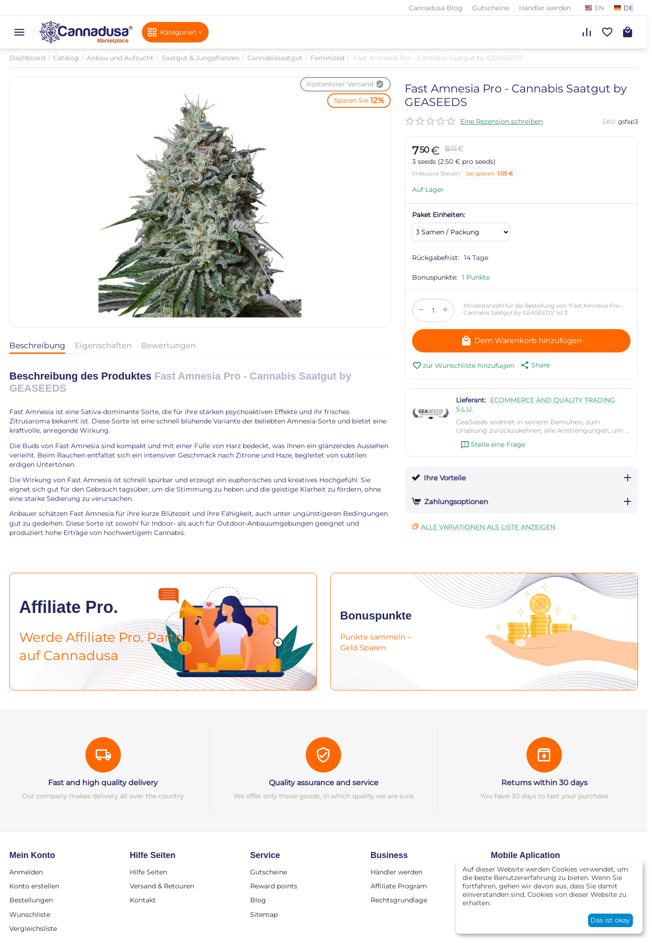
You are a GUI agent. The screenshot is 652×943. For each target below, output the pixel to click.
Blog (258, 900)
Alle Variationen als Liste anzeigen (488, 527)
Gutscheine (490, 8)
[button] (534, 365)
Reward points (273, 886)
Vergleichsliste (33, 928)
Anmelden (26, 872)
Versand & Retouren (162, 886)
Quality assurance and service (324, 782)
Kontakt (143, 900)
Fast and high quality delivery (103, 782)
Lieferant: (471, 400)
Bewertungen (168, 345)
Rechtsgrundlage (399, 900)
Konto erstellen (34, 886)
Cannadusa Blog (436, 8)
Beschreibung (37, 345)
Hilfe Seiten (148, 872)
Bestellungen (31, 900)
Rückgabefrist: (435, 257)
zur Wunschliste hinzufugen (463, 365)
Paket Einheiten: (438, 215)
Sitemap (264, 914)
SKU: (610, 121)
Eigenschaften (103, 345)
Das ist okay (610, 920)
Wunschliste (29, 914)
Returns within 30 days (544, 782)
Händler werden (545, 8)
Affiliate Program (399, 886)
